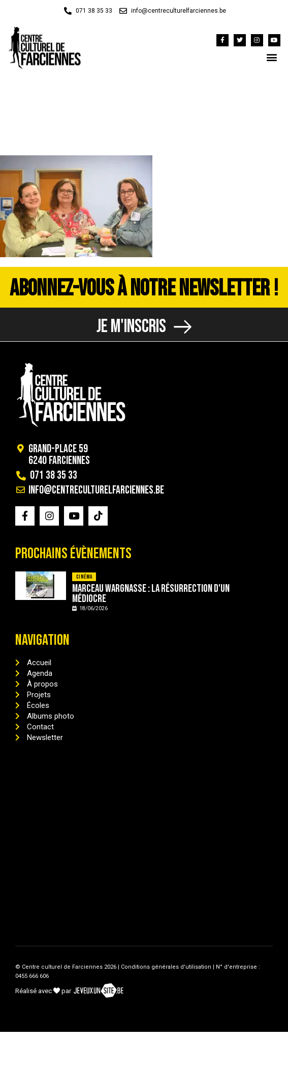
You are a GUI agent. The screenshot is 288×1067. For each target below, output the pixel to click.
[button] (272, 56)
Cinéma (84, 576)
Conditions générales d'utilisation (166, 967)
